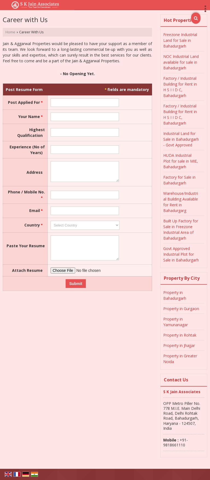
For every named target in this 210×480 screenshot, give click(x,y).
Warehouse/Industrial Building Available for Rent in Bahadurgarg (180, 202)
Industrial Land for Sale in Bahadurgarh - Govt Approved (181, 139)
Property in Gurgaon (181, 308)
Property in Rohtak (179, 335)
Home (10, 32)
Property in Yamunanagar (175, 321)
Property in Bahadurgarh (174, 295)
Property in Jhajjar (179, 345)
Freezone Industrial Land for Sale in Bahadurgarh (180, 40)
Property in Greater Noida (180, 358)
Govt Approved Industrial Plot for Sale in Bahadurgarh (181, 254)
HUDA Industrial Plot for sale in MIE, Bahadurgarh (180, 161)
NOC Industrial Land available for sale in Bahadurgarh (181, 62)
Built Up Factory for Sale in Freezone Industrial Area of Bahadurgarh (180, 229)
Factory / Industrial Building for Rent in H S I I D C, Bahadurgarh (180, 87)
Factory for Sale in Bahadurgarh (179, 180)
